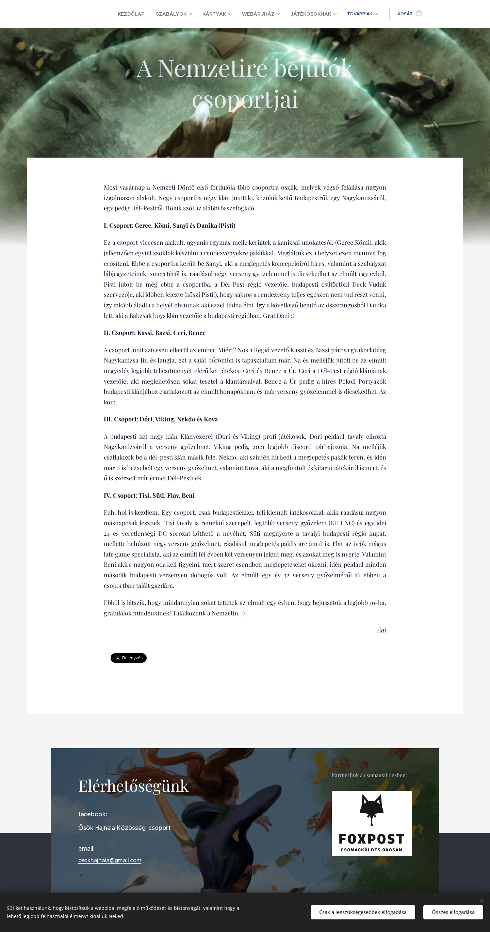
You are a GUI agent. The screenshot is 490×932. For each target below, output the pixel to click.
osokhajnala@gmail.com (109, 860)
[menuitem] (112, 13)
